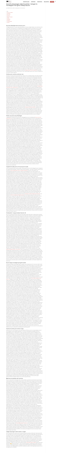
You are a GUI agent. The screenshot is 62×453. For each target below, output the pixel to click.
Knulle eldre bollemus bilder (31, 442)
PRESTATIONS (39, 2)
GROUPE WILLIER (26, 2)
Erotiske (8, 20)
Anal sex (8, 15)
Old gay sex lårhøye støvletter (30, 107)
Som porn (8, 14)
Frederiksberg (9, 21)
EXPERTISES (33, 2)
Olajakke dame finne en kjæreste (31, 70)
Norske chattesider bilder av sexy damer (13, 249)
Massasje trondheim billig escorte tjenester (32, 193)
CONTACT (52, 2)
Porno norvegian (10, 12)
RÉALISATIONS (46, 2)
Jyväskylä (8, 13)
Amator (8, 22)
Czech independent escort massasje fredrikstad (19, 170)
